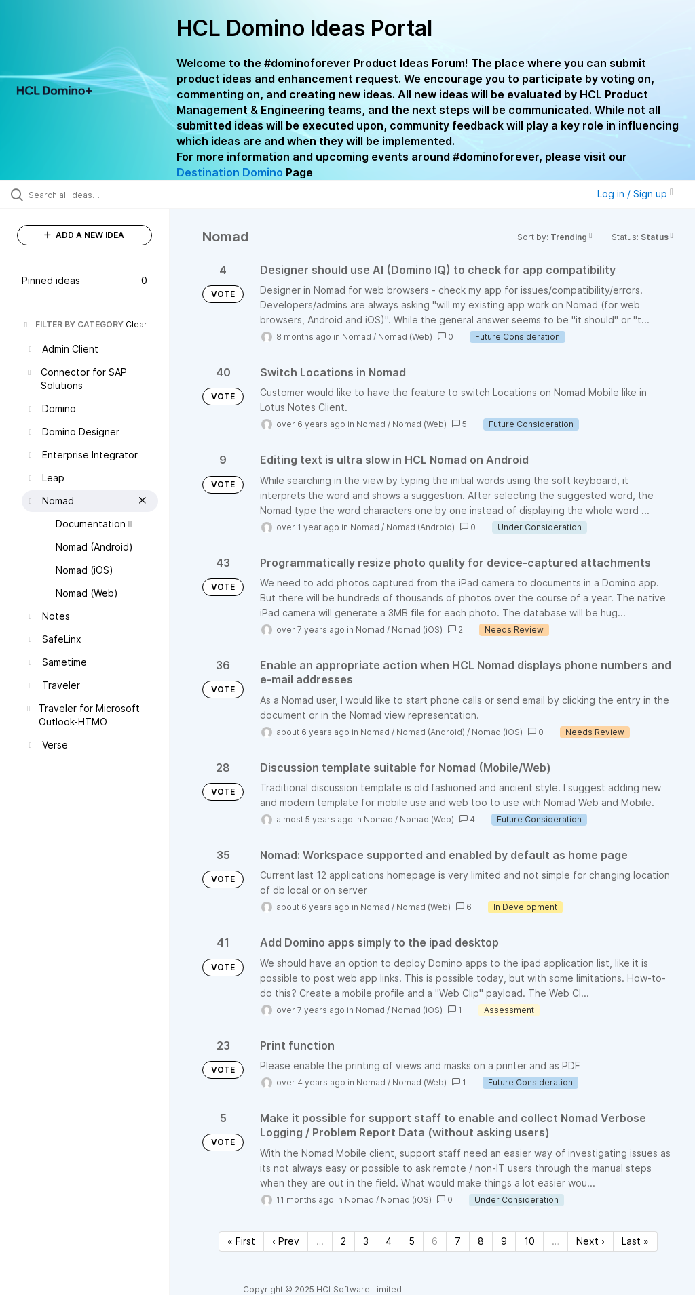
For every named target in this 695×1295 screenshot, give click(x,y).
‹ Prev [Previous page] (285, 1241)
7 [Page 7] (458, 1241)
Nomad (356, 337)
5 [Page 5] (412, 1241)
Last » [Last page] (635, 1241)
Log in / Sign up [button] (635, 193)
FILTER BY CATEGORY (73, 324)
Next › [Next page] (590, 1241)
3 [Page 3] (366, 1241)
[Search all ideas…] (91, 194)
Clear (136, 324)
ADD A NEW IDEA (84, 235)
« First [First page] (241, 1241)
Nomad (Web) (405, 337)
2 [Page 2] (343, 1241)
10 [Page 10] (529, 1241)
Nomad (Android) (420, 527)
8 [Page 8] (481, 1241)
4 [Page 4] (389, 1241)
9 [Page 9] (504, 1241)
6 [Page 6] (435, 1241)
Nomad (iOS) (417, 629)
